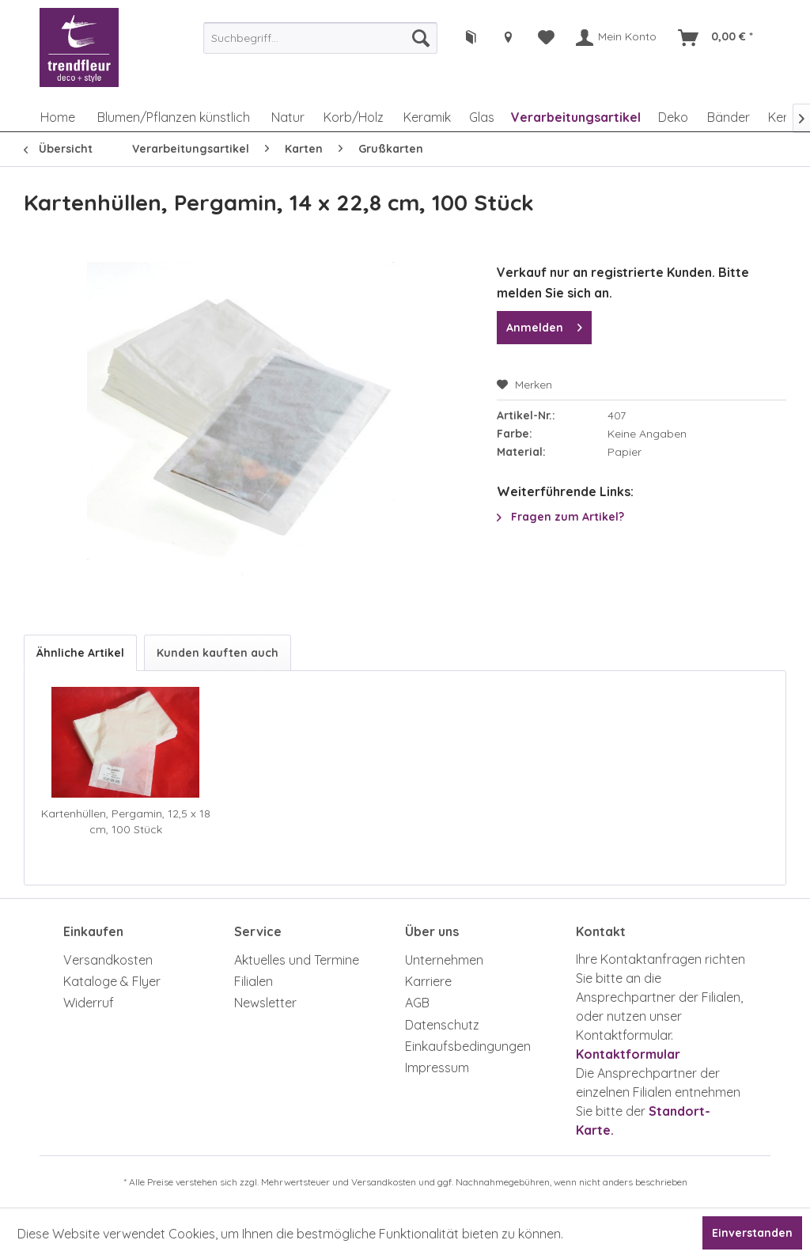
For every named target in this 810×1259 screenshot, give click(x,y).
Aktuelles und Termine (296, 960)
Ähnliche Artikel (80, 653)
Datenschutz (442, 1025)
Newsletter (265, 1003)
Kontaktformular (628, 1054)
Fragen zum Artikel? (560, 517)
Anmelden (544, 325)
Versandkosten (108, 960)
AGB (417, 1003)
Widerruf (88, 1003)
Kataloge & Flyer (112, 981)
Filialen (253, 981)
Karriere (428, 981)
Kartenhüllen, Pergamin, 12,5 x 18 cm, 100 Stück (125, 821)
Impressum (437, 1067)
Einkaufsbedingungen (468, 1046)
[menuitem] (320, 38)
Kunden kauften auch (217, 653)
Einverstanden (752, 1233)
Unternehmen (444, 960)
